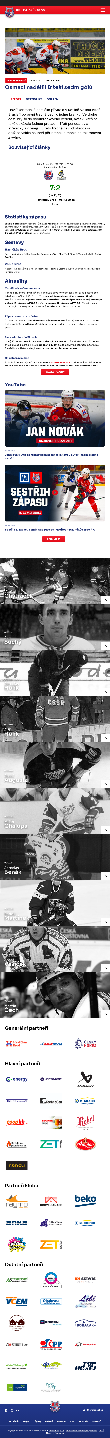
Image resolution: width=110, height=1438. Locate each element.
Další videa (53, 539)
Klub (72, 1421)
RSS (101, 1430)
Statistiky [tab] (34, 99)
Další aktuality (55, 371)
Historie (83, 1421)
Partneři (96, 1421)
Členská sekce (93, 1410)
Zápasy (37, 1421)
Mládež (49, 1421)
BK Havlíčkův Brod (30, 10)
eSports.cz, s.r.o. (56, 1430)
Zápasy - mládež (16, 80)
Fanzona (61, 1421)
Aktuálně (13, 1421)
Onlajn (53, 99)
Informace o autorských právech (81, 1430)
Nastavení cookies (55, 1433)
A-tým (25, 1421)
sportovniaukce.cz (62, 362)
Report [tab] (16, 99)
